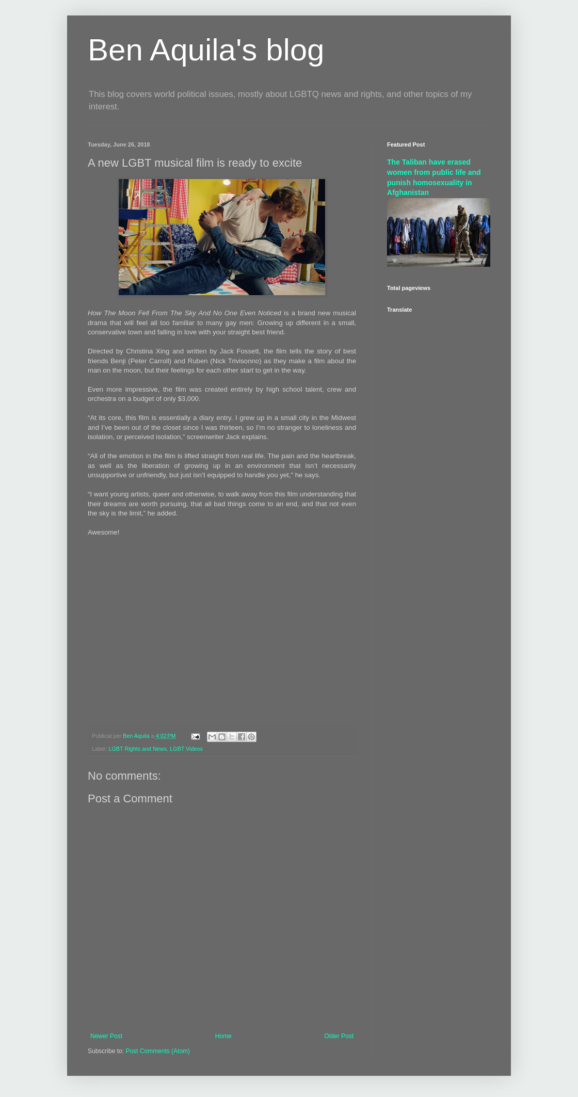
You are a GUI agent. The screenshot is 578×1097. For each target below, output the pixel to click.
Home (223, 1036)
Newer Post (106, 1036)
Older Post (339, 1036)
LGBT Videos (186, 749)
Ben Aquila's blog (206, 50)
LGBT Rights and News (137, 749)
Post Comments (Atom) (157, 1051)
